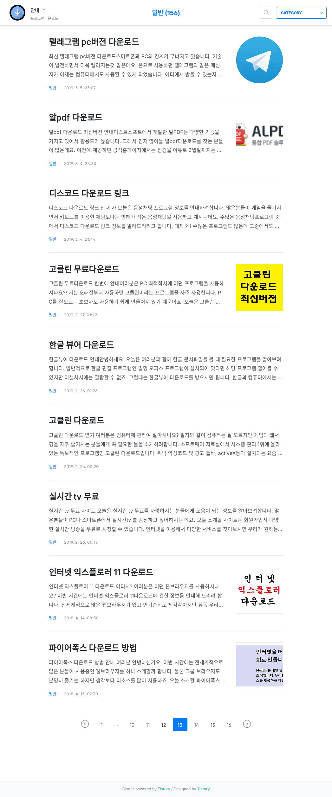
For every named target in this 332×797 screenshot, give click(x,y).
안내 (38, 10)
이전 (85, 724)
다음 (247, 724)
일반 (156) (166, 13)
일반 (52, 87)
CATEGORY (302, 12)
